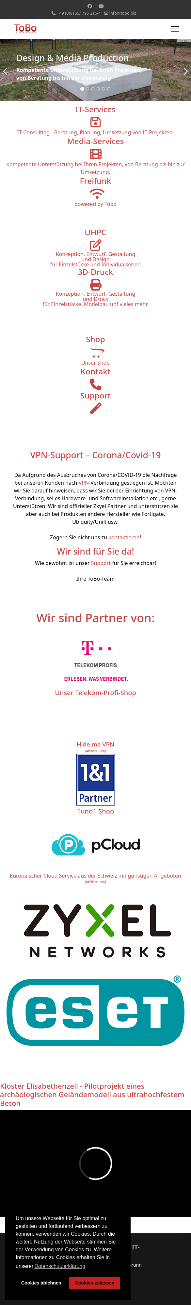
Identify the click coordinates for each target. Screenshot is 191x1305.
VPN (84, 482)
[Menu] (175, 29)
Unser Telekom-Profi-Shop (95, 692)
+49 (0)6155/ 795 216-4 (79, 13)
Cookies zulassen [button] (94, 1282)
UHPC (95, 232)
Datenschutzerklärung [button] (59, 1266)
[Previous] (6, 67)
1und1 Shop (95, 811)
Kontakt (96, 371)
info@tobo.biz (122, 13)
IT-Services (95, 109)
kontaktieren (124, 537)
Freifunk (95, 180)
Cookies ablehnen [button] (41, 1282)
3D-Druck (95, 271)
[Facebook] (90, 6)
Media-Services (95, 141)
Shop (95, 339)
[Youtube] (101, 6)
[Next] (184, 67)
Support (95, 395)
